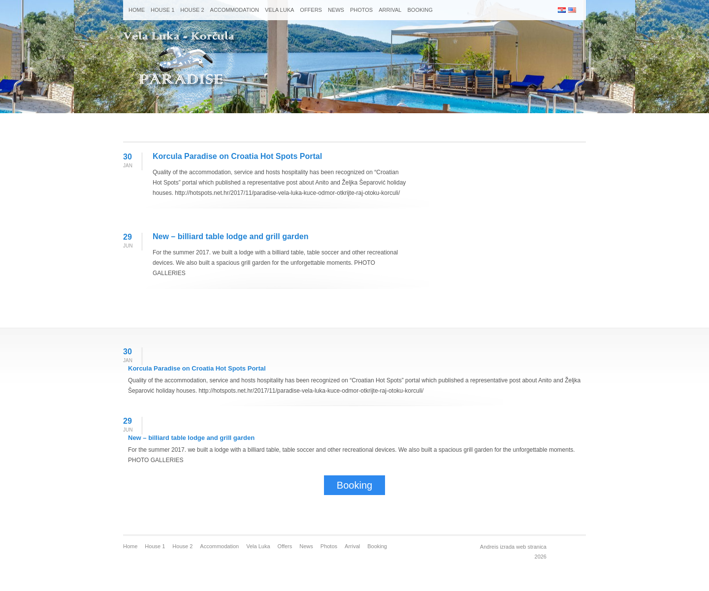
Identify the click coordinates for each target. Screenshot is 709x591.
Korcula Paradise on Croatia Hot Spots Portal (237, 156)
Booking (419, 10)
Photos (361, 10)
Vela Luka (279, 10)
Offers (311, 10)
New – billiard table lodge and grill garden (231, 236)
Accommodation (234, 10)
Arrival (390, 10)
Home (137, 10)
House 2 (192, 10)
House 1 (162, 10)
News (336, 10)
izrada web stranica (523, 547)
